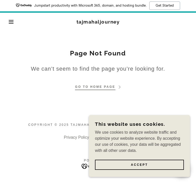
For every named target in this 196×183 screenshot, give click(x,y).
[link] (98, 22)
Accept (139, 165)
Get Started (165, 5)
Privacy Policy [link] (76, 137)
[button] (10, 22)
